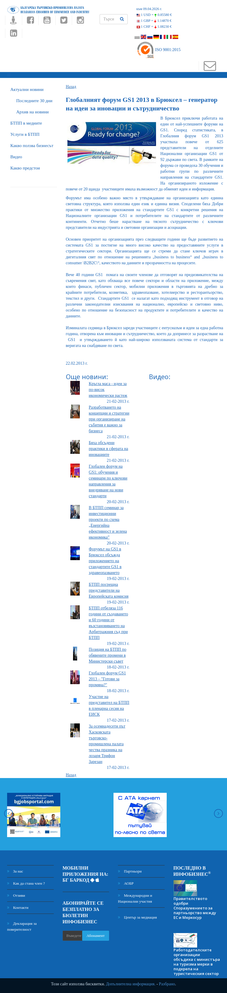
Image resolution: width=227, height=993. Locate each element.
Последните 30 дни (34, 100)
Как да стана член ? (26, 883)
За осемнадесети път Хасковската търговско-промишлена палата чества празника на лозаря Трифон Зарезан (107, 744)
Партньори (130, 871)
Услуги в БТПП (24, 134)
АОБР (126, 883)
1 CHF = (154, 27)
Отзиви (16, 895)
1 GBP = (154, 21)
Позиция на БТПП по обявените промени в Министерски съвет (107, 655)
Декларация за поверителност (22, 926)
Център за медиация (137, 917)
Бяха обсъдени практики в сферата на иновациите (108, 449)
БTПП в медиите (26, 123)
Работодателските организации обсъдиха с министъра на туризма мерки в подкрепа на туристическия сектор (197, 961)
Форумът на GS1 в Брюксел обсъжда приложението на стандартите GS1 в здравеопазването (105, 561)
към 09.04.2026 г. (149, 9)
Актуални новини (26, 89)
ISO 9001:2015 (159, 50)
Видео (16, 156)
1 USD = (154, 15)
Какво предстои (25, 168)
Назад (71, 86)
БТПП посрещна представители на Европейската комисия (108, 590)
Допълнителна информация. (130, 984)
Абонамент (96, 935)
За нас (15, 871)
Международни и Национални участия (135, 898)
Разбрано (167, 984)
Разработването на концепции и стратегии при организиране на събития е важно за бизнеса (109, 419)
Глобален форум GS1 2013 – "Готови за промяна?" (107, 679)
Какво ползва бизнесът (31, 145)
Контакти (17, 907)
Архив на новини (32, 112)
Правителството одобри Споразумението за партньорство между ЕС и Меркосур (195, 908)
